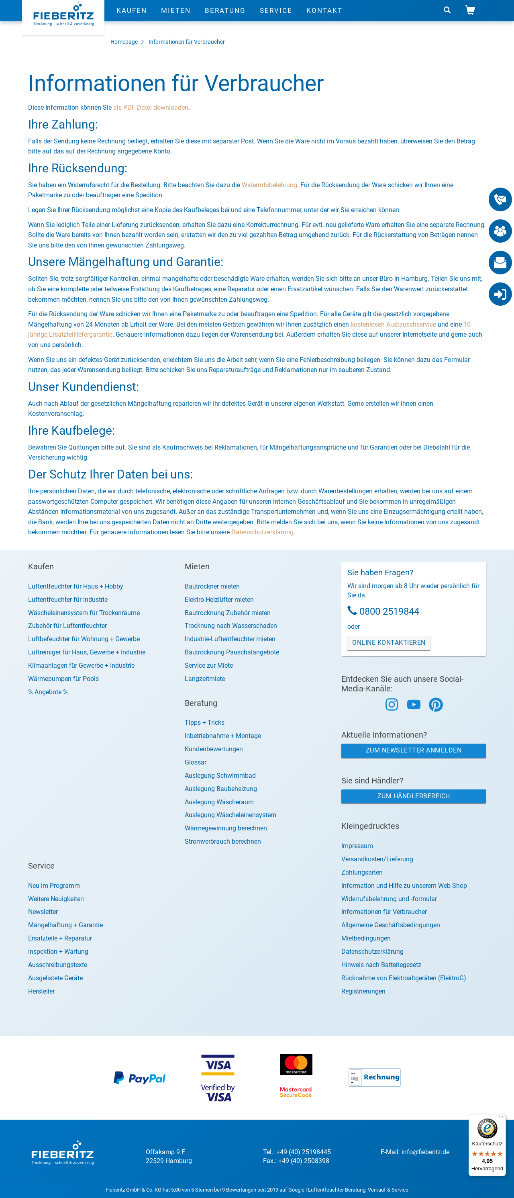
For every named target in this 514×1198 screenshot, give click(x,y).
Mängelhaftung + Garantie (65, 925)
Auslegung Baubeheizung (221, 789)
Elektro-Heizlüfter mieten (219, 599)
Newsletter (43, 912)
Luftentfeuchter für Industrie (68, 599)
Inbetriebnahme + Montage (223, 736)
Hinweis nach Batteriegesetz (381, 965)
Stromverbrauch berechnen (223, 841)
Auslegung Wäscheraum (219, 802)
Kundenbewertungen (214, 749)
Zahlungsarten (362, 872)
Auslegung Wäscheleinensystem (230, 815)
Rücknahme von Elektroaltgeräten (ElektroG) (403, 978)
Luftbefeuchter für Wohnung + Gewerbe (84, 639)
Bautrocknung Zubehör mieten (228, 613)
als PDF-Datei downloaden (150, 107)
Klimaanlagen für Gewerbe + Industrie (81, 665)
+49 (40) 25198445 (303, 1152)
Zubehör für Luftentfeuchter (67, 626)
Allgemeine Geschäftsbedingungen (390, 925)
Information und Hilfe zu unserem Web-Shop (404, 885)
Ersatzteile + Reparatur (60, 938)
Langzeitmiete (205, 679)
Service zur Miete (209, 665)
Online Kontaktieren (389, 642)
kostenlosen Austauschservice (393, 324)
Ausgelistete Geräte (55, 978)
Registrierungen (363, 991)
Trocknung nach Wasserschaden (231, 626)
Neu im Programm (54, 885)
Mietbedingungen (366, 938)
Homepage (124, 42)
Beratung (225, 18)
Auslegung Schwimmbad (220, 775)
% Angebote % (48, 692)
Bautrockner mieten (212, 586)
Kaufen (131, 18)
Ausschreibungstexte (57, 965)
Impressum (357, 846)
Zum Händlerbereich (413, 796)
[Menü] (501, 1119)
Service (276, 18)
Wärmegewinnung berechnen (226, 828)
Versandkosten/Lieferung (377, 859)
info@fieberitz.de (425, 1152)
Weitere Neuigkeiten (56, 899)
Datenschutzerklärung (262, 532)
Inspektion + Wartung (58, 951)
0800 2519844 (389, 611)
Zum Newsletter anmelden (414, 750)
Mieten (176, 18)
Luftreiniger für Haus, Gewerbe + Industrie (86, 652)
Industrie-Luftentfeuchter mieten (230, 639)
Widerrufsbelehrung (269, 185)
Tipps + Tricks (204, 722)
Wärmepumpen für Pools (63, 679)
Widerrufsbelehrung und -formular (389, 899)
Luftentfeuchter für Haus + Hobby (75, 586)
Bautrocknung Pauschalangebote (232, 652)
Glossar (195, 762)
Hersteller (41, 991)
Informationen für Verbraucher (187, 42)
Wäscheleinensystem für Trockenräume (84, 613)
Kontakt (324, 18)
